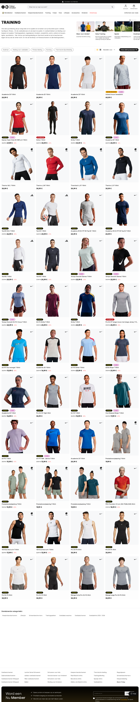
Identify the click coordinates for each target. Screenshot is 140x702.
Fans (60, 13)
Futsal (55, 13)
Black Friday (121, 682)
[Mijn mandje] (134, 7)
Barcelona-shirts (76, 679)
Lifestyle (66, 13)
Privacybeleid (124, 699)
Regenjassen (121, 672)
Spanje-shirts (98, 679)
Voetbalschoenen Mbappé (10, 679)
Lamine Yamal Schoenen (32, 672)
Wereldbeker (7, 13)
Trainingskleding (99, 675)
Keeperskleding (122, 679)
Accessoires (76, 13)
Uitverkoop (93, 13)
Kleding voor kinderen (55, 682)
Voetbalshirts (98, 682)
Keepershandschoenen (35, 13)
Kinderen (85, 13)
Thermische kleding (100, 672)
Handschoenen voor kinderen (57, 675)
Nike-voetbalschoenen (32, 679)
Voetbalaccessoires (65, 615)
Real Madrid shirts (76, 675)
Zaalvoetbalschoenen (8, 675)
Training (48, 13)
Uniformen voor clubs (131, 13)
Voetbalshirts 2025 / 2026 (97, 615)
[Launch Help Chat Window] (133, 694)
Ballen (26, 682)
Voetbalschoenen (20, 13)
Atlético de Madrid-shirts (79, 682)
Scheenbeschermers (35, 615)
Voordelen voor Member (70, 1)
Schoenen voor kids (54, 672)
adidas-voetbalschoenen (33, 675)
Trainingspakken (51, 615)
